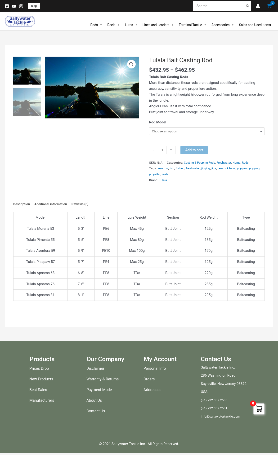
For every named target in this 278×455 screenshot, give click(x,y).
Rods (96, 25)
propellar (168, 175)
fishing (182, 169)
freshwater (195, 169)
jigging (210, 169)
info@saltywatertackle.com (222, 418)
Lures (131, 25)
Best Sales (38, 391)
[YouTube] (14, 6)
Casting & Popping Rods (201, 163)
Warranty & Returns (102, 380)
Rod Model (157, 122)
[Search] (248, 6)
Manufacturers (41, 402)
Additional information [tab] (54, 205)
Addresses (152, 391)
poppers (249, 169)
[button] (34, 6)
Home (241, 163)
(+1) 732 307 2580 (215, 402)
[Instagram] (21, 6)
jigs (218, 169)
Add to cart (195, 151)
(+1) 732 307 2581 (215, 410)
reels (179, 175)
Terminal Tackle (193, 25)
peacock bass (232, 169)
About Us (94, 402)
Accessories (222, 25)
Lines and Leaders (158, 25)
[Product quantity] (162, 151)
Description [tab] (22, 205)
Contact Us (95, 412)
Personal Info (154, 370)
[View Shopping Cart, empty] (269, 6)
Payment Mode (99, 391)
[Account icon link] (258, 6)
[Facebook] (7, 6)
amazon (163, 169)
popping (155, 175)
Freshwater (228, 163)
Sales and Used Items (255, 25)
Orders (149, 380)
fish (173, 169)
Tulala (163, 181)
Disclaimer (95, 370)
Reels (113, 25)
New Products (41, 380)
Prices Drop (39, 370)
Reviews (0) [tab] (85, 205)
